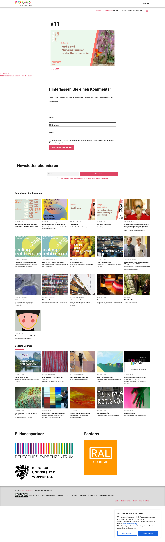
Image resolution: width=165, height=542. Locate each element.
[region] (137, 524)
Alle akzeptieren (147, 533)
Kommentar (53, 101)
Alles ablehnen (127, 533)
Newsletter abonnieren (104, 10)
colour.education (27, 527)
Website (51, 135)
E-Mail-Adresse (54, 127)
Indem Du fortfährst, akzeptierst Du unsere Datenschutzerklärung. (83, 180)
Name (51, 119)
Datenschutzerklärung (130, 524)
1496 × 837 (55, 69)
